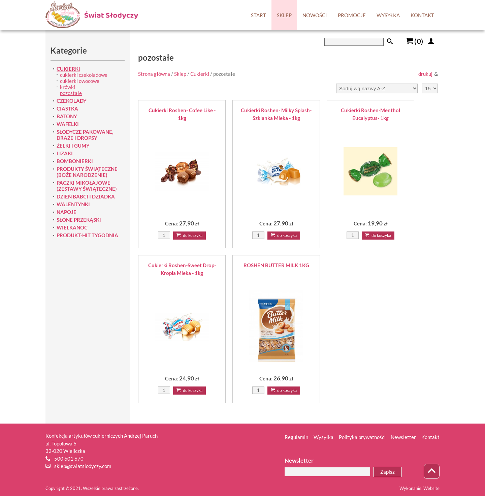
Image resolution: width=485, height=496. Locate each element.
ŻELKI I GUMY (73, 146)
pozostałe (71, 93)
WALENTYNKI (73, 204)
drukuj (428, 74)
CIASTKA (67, 108)
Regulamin (296, 437)
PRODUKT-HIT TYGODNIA (87, 235)
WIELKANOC (72, 227)
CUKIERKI (68, 69)
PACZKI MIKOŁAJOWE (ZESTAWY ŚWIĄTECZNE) (87, 186)
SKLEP (284, 15)
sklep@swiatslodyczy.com (82, 466)
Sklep (180, 74)
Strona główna (154, 74)
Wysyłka (323, 437)
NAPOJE (66, 212)
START (258, 15)
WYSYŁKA (388, 15)
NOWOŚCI (314, 15)
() (414, 41)
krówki (67, 87)
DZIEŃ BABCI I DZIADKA (86, 196)
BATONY (67, 116)
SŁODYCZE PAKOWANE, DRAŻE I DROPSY (85, 135)
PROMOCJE (352, 15)
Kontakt (430, 437)
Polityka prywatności (362, 437)
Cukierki (199, 74)
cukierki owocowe (79, 81)
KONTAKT (422, 15)
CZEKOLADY (72, 101)
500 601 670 (69, 459)
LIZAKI (65, 153)
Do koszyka (189, 235)
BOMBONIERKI (75, 161)
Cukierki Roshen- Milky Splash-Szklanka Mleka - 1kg (276, 114)
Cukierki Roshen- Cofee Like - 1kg (182, 114)
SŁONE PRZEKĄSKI (79, 220)
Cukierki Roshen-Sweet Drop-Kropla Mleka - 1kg (182, 269)
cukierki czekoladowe (83, 75)
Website (431, 488)
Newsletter (403, 437)
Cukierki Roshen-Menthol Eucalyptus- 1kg (370, 114)
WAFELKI (68, 124)
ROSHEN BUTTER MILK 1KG (276, 265)
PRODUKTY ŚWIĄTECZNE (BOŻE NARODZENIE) (87, 172)
